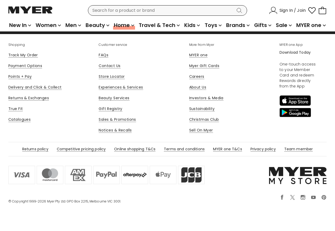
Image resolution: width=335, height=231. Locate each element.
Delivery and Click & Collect (35, 87)
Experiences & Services (121, 87)
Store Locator (112, 76)
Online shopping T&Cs (134, 149)
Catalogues (19, 119)
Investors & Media (206, 98)
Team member (298, 149)
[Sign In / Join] (287, 10)
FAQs (103, 55)
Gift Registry (110, 108)
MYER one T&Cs (227, 149)
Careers (196, 76)
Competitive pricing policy (81, 149)
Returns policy (35, 149)
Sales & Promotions (117, 119)
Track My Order (23, 55)
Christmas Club (204, 119)
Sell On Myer (201, 130)
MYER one (198, 55)
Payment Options (25, 65)
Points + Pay (20, 76)
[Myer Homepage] (30, 12)
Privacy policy (263, 149)
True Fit (15, 108)
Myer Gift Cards (204, 65)
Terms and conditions (184, 149)
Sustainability (202, 108)
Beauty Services (114, 98)
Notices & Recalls (115, 130)
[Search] (240, 10)
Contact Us (109, 65)
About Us (197, 87)
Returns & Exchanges (28, 98)
